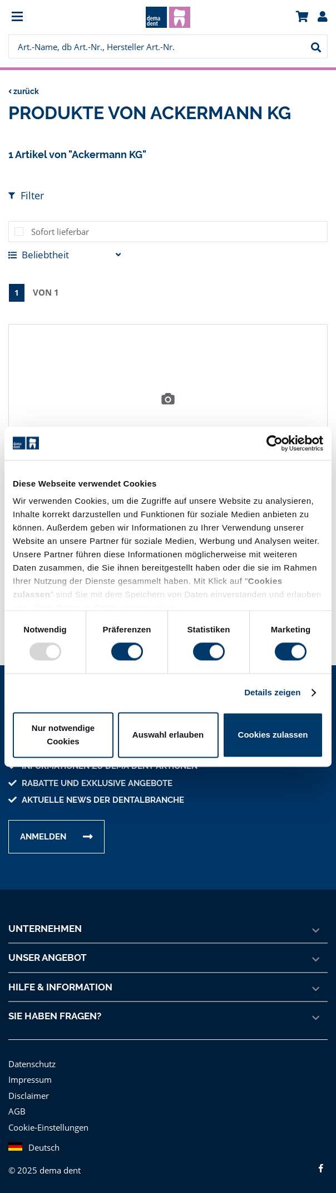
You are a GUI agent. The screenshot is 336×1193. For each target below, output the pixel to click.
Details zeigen (272, 693)
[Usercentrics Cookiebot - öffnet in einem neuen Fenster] (274, 443)
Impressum (29, 1078)
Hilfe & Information (59, 986)
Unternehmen (45, 928)
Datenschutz (31, 1063)
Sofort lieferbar (58, 231)
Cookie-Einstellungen (47, 1126)
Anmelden (43, 836)
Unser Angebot (48, 957)
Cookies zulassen (273, 734)
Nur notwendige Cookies (63, 734)
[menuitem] (48, 17)
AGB (17, 1110)
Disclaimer (27, 1094)
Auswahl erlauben (168, 734)
